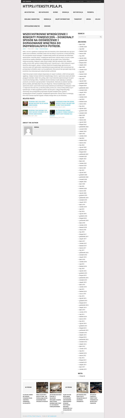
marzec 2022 (82, 142)
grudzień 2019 (83, 195)
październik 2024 (83, 88)
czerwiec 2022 (83, 136)
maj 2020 (81, 186)
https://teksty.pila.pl (43, 6)
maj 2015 (81, 289)
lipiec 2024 (82, 94)
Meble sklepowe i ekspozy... (59, 1)
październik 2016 (83, 252)
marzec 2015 (82, 293)
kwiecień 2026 (83, 51)
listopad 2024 (82, 85)
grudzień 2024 (83, 83)
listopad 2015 (82, 275)
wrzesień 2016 (83, 255)
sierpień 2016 (82, 257)
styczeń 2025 (82, 81)
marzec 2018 (82, 229)
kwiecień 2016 (83, 266)
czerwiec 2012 (83, 348)
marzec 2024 (82, 104)
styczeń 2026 (82, 58)
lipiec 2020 (82, 184)
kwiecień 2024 (83, 101)
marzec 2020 (82, 190)
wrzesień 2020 (83, 179)
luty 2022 (81, 145)
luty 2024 (81, 106)
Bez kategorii (44, 12)
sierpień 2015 (82, 282)
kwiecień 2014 (83, 316)
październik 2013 (83, 330)
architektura (29, 12)
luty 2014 (81, 321)
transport (78, 19)
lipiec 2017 (82, 241)
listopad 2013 (82, 328)
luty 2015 (81, 296)
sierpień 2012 (82, 344)
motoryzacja (78, 12)
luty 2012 (81, 357)
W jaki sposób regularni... (94, 1)
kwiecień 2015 (83, 291)
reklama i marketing (32, 19)
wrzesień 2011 (83, 362)
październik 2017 (83, 236)
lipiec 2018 (82, 222)
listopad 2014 (82, 303)
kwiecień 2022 (83, 140)
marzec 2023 (82, 120)
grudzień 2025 (83, 60)
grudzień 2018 (83, 216)
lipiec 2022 (82, 133)
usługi (97, 19)
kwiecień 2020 (83, 188)
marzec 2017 (82, 248)
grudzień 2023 (83, 110)
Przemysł (90, 12)
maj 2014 (81, 314)
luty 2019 (81, 211)
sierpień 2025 (82, 65)
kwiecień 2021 (83, 165)
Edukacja (65, 12)
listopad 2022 (82, 124)
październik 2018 (83, 220)
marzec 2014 (82, 319)
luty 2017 (81, 250)
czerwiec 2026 (83, 46)
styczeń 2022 (82, 147)
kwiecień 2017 (83, 245)
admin (24, 48)
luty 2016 (81, 268)
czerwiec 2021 (83, 163)
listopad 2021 (82, 152)
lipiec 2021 (82, 161)
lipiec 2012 (82, 346)
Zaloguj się (82, 376)
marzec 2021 (82, 168)
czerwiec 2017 (83, 243)
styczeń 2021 (82, 172)
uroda (88, 19)
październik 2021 (83, 154)
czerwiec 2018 (83, 225)
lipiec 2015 (82, 284)
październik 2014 (83, 305)
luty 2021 (81, 170)
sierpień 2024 (82, 92)
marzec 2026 (82, 53)
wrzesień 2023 (83, 113)
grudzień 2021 (83, 149)
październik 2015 (83, 277)
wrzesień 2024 (83, 90)
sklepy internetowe (62, 19)
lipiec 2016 (82, 259)
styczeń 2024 (82, 108)
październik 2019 (83, 197)
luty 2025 (81, 78)
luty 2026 (81, 56)
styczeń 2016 (82, 271)
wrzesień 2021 (83, 156)
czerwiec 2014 (83, 312)
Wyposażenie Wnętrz (32, 26)
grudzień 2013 (83, 325)
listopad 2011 (82, 360)
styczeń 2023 (82, 122)
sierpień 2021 (82, 158)
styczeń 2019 (82, 213)
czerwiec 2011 (83, 369)
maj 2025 (81, 72)
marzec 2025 (82, 76)
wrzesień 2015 (83, 280)
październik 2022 (83, 126)
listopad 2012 (82, 337)
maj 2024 (81, 99)
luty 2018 (81, 232)
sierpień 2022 (82, 131)
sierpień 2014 (82, 307)
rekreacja (47, 19)
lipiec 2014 (82, 309)
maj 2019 (81, 209)
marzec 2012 (82, 355)
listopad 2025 (82, 62)
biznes (55, 12)
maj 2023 (81, 117)
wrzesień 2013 (83, 332)
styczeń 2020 (82, 193)
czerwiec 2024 (83, 97)
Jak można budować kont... (76, 1)
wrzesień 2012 (83, 341)
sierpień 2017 (82, 238)
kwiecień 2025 (83, 74)
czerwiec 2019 (83, 206)
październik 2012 (83, 339)
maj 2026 (81, 49)
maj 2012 (81, 351)
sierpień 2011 (82, 364)
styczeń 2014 (82, 323)
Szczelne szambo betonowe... (40, 1)
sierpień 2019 (82, 202)
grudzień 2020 (83, 174)
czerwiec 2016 (83, 261)
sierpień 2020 (82, 181)
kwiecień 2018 (83, 227)
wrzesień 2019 (83, 200)
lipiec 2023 (82, 115)
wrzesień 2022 (83, 129)
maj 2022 (81, 138)
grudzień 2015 (83, 273)
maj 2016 (81, 264)
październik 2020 (83, 177)
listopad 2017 (82, 234)
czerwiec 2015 (83, 287)
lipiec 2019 (82, 204)
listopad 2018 (82, 218)
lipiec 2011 (82, 367)
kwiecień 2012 (83, 353)
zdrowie (47, 26)
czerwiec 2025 (83, 69)
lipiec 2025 (82, 67)
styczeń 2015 (82, 298)
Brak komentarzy (44, 48)
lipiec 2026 (82, 44)
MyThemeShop (52, 416)
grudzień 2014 (83, 300)
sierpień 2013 (82, 335)
